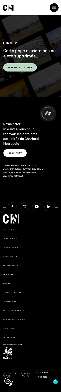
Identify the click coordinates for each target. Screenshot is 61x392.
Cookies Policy (11, 301)
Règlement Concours (14, 319)
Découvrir (8, 229)
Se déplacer (9, 337)
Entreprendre (10, 265)
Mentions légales (12, 292)
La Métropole (10, 238)
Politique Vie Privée (13, 310)
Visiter (6, 283)
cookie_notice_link (13, 377)
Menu (55, 8)
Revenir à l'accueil (20, 67)
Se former (8, 274)
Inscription (15, 153)
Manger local (10, 256)
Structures (9, 328)
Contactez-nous (11, 247)
